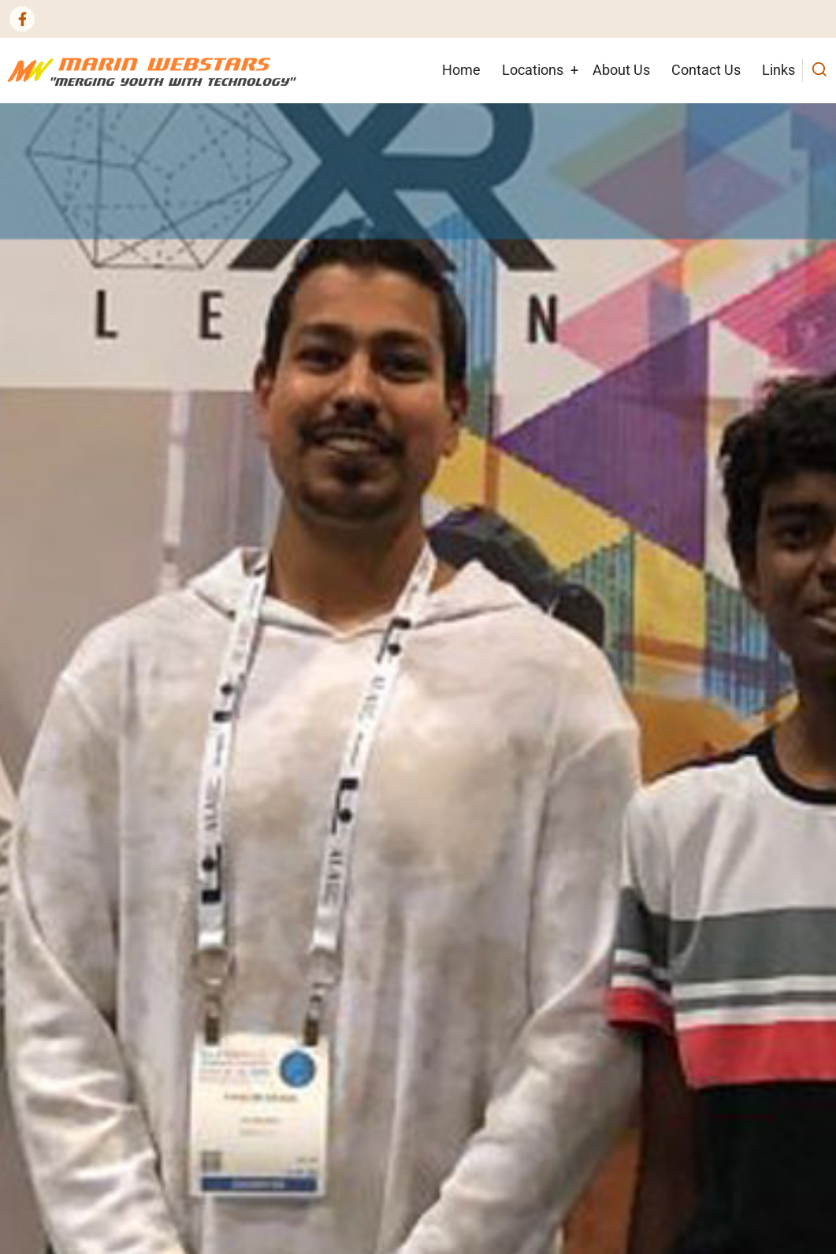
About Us (621, 69)
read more (59, 780)
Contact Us (706, 69)
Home (461, 69)
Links (778, 69)
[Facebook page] (22, 19)
